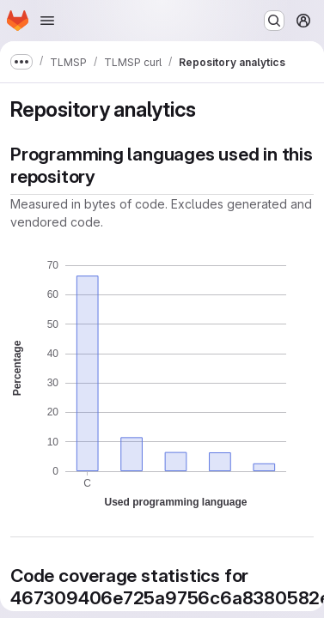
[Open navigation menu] (47, 20)
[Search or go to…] (274, 20)
